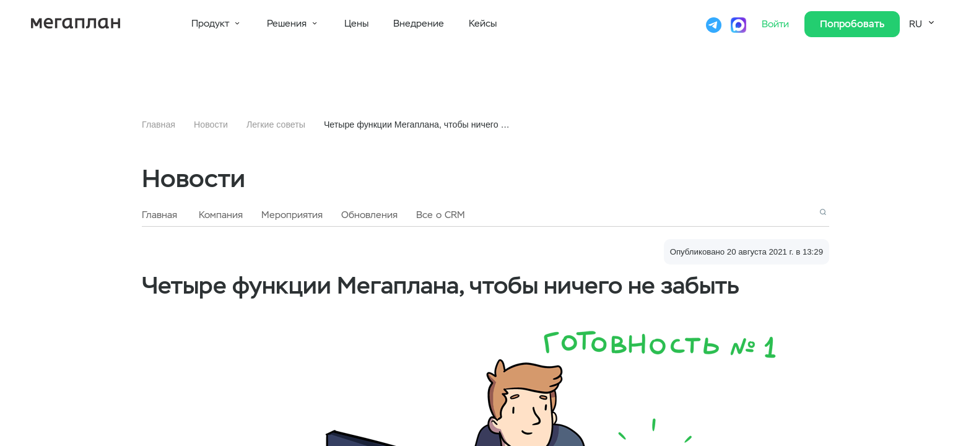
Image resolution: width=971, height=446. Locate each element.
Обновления (369, 215)
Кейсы (483, 23)
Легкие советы (275, 124)
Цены (356, 23)
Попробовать (852, 23)
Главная (158, 124)
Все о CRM (440, 215)
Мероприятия (292, 215)
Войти (777, 24)
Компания (221, 215)
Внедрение (418, 23)
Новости (211, 124)
